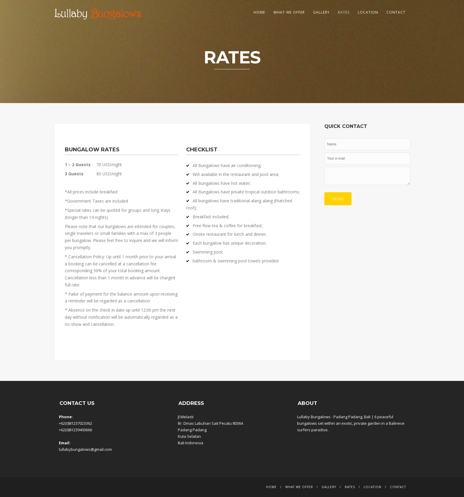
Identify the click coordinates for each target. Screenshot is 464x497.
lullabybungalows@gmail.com (85, 449)
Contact (395, 12)
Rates (343, 12)
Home (259, 12)
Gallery (321, 12)
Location (368, 12)
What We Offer (289, 12)
